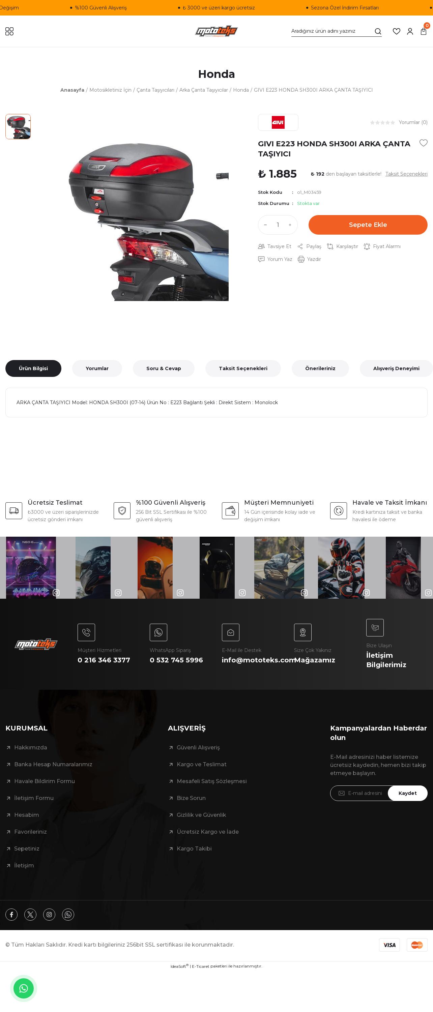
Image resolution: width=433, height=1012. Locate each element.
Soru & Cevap (163, 368)
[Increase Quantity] (292, 225)
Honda (216, 74)
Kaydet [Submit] (408, 793)
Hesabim (26, 815)
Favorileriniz (30, 832)
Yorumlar (97, 368)
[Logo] (216, 31)
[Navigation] (9, 31)
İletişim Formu (34, 798)
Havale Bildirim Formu (44, 781)
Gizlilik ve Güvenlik (201, 815)
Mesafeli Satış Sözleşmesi (212, 781)
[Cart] (424, 31)
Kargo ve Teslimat (202, 764)
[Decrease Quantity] (264, 225)
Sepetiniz (26, 848)
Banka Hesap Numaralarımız (53, 764)
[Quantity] (278, 225)
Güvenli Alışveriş (198, 747)
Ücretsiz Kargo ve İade (208, 832)
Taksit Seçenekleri (243, 368)
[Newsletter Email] (379, 793)
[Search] (336, 31)
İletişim (24, 865)
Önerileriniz (320, 368)
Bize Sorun (191, 798)
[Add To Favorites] (424, 143)
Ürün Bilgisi (33, 368)
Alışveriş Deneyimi (396, 368)
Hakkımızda (30, 747)
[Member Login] (410, 31)
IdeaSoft (180, 966)
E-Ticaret (200, 966)
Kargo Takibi (194, 848)
